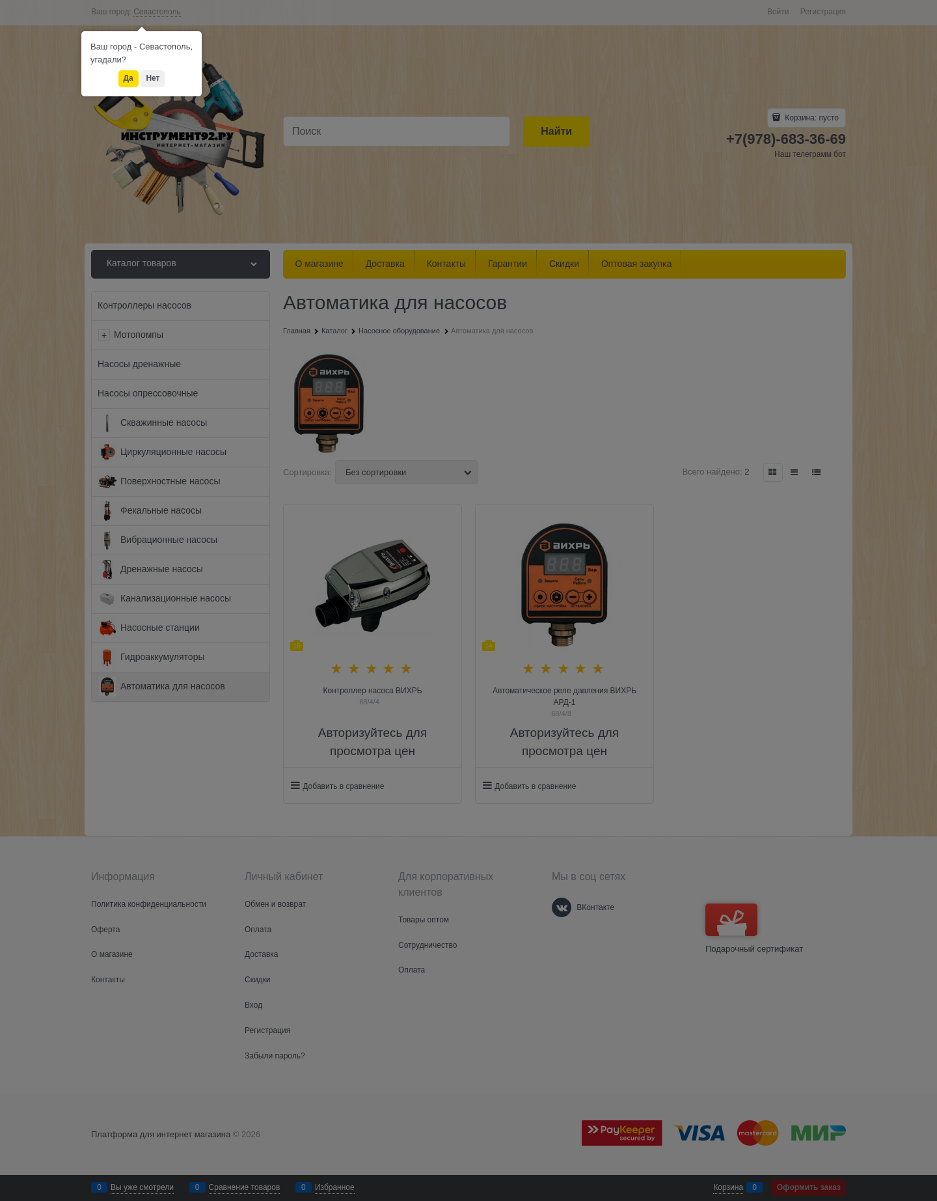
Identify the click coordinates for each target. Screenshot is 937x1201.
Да (128, 78)
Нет (152, 78)
